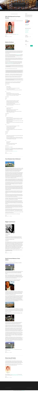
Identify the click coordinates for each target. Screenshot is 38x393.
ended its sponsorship (18, 54)
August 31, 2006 (7, 43)
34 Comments (14, 360)
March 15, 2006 (7, 262)
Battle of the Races (10, 42)
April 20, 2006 (6, 224)
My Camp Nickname (27, 30)
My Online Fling (26, 31)
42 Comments (14, 43)
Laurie (10, 148)
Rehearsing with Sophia (11, 359)
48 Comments (13, 161)
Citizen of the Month (19, 3)
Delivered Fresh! (26, 25)
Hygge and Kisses (26, 32)
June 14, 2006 (6, 161)
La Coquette (17, 34)
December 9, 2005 (7, 360)
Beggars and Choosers (11, 223)
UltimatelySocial (23, 392)
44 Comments (13, 224)
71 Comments (14, 262)
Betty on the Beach (18, 376)
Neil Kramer (10, 43)
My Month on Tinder (27, 29)
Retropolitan (14, 376)
